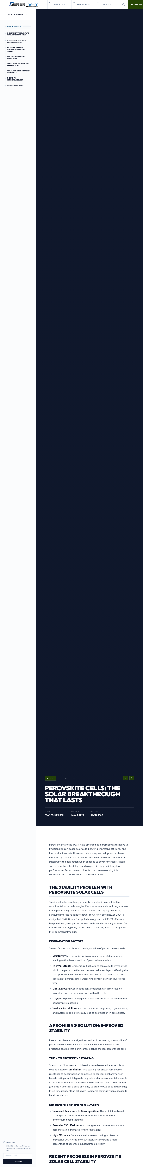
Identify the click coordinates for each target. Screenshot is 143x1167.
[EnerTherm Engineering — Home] (24, 4)
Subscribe (18, 1161)
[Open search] (123, 4)
